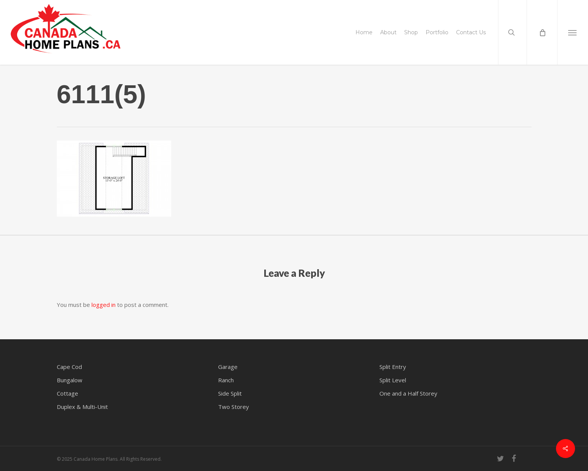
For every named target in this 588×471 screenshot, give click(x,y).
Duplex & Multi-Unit (82, 406)
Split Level (392, 380)
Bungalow (69, 380)
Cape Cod (69, 366)
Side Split (230, 393)
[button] (572, 32)
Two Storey (233, 406)
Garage (228, 366)
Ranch (226, 380)
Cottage (67, 393)
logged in (104, 304)
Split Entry (392, 366)
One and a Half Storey (408, 393)
